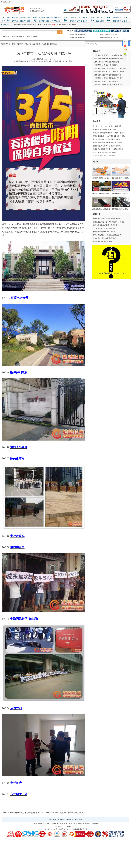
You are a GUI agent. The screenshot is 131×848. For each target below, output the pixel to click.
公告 (28, 17)
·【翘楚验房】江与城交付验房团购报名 (105, 62)
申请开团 (57, 21)
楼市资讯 (15, 17)
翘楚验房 (40, 59)
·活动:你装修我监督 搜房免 (108, 34)
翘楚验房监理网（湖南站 (120, 178)
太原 (68, 823)
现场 (78, 21)
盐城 (61, 823)
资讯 (47, 17)
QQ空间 (38, 61)
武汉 (44, 823)
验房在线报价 (71, 24)
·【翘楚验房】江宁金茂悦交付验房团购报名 (107, 55)
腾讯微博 (32, 61)
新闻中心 (8, 19)
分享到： (70, 61)
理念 (125, 17)
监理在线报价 (61, 24)
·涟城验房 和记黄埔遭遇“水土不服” (104, 129)
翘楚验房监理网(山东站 (120, 209)
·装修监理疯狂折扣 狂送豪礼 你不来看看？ (107, 219)
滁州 (82, 823)
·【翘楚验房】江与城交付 (76, 34)
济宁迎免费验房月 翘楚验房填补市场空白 (26, 813)
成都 (65, 823)
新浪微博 (20, 61)
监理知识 (73, 17)
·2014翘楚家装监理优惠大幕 (108, 37)
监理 (65, 17)
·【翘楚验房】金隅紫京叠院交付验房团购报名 (108, 78)
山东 (47, 823)
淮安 (79, 823)
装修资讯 (22, 17)
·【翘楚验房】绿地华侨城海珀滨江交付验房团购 (109, 68)
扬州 (96, 823)
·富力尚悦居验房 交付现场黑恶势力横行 (106, 139)
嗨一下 (54, 24)
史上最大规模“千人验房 (100, 193)
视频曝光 (42, 17)
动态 (121, 17)
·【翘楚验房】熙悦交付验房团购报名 (105, 81)
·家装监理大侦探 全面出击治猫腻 (103, 232)
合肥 (86, 823)
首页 (3, 21)
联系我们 (45, 24)
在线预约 (52, 819)
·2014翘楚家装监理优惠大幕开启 (103, 228)
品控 (102, 21)
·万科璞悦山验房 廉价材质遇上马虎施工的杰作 (108, 133)
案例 (97, 21)
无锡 (72, 823)
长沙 (58, 823)
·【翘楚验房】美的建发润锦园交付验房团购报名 (109, 58)
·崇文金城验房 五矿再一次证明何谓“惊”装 (106, 146)
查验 (97, 17)
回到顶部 (78, 819)
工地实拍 (84, 17)
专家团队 (116, 17)
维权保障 (22, 21)
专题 (51, 17)
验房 (34, 17)
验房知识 (42, 21)
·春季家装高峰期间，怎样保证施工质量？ (106, 235)
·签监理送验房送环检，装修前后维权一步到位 (108, 222)
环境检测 (38, 24)
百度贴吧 (44, 61)
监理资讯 (73, 21)
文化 (121, 21)
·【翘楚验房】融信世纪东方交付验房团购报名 (108, 72)
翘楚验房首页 (6, 2)
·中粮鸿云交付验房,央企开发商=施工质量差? (107, 142)
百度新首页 (51, 61)
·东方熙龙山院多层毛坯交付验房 (103, 156)
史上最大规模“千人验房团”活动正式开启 (69, 813)
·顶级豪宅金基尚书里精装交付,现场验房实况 (107, 149)
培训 (102, 17)
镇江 (89, 823)
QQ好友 (26, 61)
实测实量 (92, 19)
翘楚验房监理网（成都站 (101, 178)
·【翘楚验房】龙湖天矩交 (76, 37)
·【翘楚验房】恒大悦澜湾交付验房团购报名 (107, 85)
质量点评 (57, 17)
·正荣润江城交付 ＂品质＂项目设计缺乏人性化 (108, 136)
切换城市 (37, 9)
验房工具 (31, 24)
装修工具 (84, 21)
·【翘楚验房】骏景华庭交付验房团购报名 (106, 75)
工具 (51, 21)
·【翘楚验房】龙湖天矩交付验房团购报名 (106, 65)
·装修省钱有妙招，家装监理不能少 (104, 238)
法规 (28, 21)
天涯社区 (58, 61)
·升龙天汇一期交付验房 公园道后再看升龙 (106, 126)
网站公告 (28, 44)
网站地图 (69, 819)
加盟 (125, 21)
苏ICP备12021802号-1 (51, 829)
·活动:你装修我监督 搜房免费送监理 (104, 225)
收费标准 (116, 21)
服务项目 (25, 24)
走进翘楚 (108, 19)
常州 (75, 823)
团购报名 (61, 819)
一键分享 (64, 61)
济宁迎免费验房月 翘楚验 (101, 209)
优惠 (78, 17)
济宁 (54, 823)
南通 (93, 823)
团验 (47, 21)
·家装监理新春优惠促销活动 (102, 241)
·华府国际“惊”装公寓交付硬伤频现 (104, 152)
